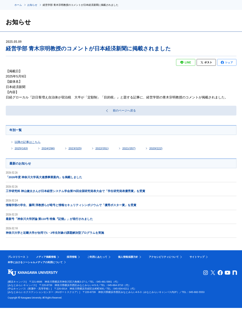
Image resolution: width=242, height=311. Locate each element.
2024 (48, 150)
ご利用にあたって (97, 260)
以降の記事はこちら (28, 144)
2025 (21, 150)
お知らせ (32, 4)
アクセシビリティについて (164, 260)
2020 (155, 150)
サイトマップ (197, 260)
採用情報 (72, 260)
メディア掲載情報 (46, 260)
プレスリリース (16, 260)
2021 (128, 150)
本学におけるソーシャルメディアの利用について (35, 265)
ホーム (18, 4)
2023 (74, 150)
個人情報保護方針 (128, 260)
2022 (101, 150)
